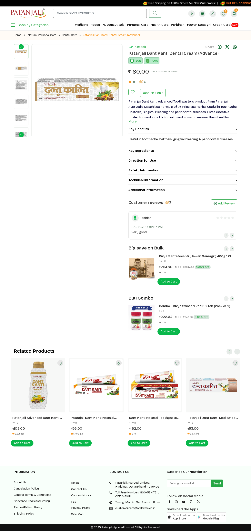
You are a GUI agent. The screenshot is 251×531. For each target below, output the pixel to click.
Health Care (159, 25)
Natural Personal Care (44, 35)
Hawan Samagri (199, 25)
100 (153, 60)
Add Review (224, 203)
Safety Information (182, 170)
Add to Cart (153, 93)
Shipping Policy (24, 513)
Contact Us (79, 489)
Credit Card (225, 25)
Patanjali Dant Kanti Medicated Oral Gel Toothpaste (211, 418)
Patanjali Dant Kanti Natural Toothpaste (92, 418)
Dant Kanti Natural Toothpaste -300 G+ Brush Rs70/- (153, 418)
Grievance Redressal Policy (32, 501)
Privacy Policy (80, 508)
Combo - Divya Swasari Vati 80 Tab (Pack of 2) (194, 306)
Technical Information (182, 180)
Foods (95, 25)
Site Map (77, 514)
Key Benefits (182, 129)
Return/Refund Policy (28, 507)
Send (217, 483)
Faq (73, 501)
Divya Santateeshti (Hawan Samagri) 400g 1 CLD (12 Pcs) (196, 256)
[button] (181, 517)
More (132, 121)
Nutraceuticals (114, 25)
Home (19, 35)
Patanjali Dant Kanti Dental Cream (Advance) (111, 35)
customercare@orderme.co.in (135, 508)
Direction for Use (182, 160)
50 (137, 60)
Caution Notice (81, 495)
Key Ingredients (182, 151)
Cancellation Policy (26, 488)
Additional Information (182, 190)
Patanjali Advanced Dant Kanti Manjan (35, 418)
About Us (20, 482)
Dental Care (71, 35)
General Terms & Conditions (32, 495)
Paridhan (178, 25)
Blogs (75, 483)
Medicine (81, 25)
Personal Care (137, 25)
